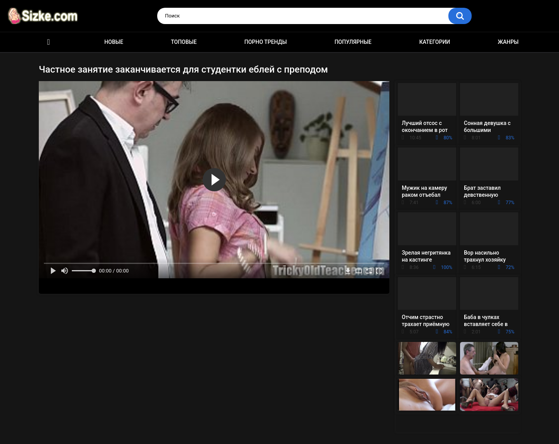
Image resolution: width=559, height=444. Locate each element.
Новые (113, 42)
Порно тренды (265, 42)
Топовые (183, 42)
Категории (434, 42)
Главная (48, 42)
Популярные (353, 42)
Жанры (508, 42)
